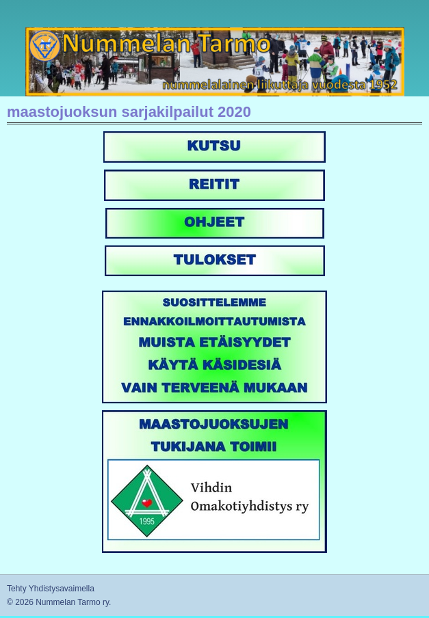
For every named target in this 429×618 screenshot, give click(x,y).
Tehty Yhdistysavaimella (50, 588)
